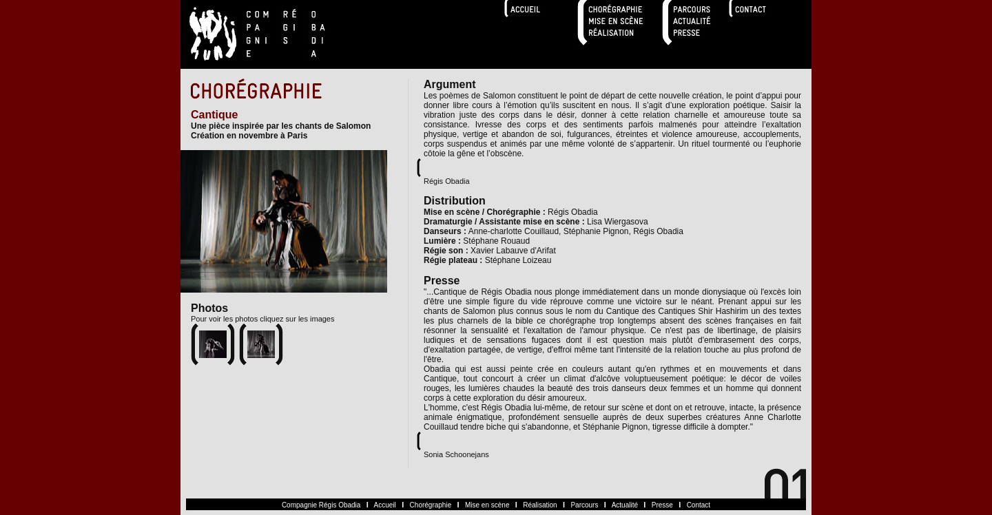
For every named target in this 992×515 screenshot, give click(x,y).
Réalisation (540, 505)
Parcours (584, 505)
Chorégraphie (431, 505)
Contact (698, 505)
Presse (662, 505)
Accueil (385, 505)
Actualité (625, 505)
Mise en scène (487, 505)
